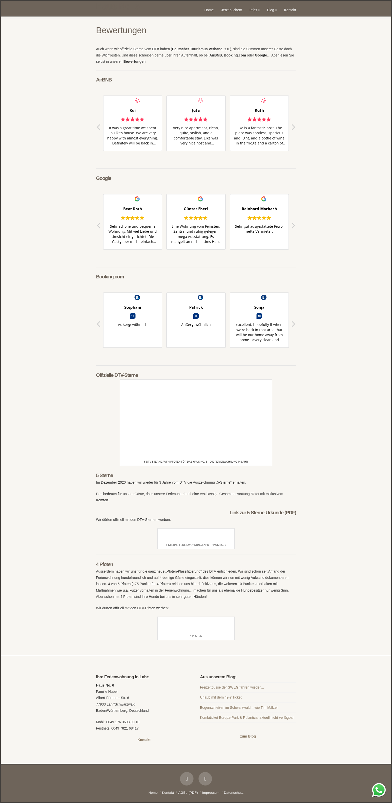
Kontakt (144, 740)
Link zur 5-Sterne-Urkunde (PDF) (263, 512)
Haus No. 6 (117, 6)
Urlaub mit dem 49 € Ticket (221, 697)
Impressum (211, 793)
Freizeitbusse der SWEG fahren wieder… (232, 687)
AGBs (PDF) (188, 793)
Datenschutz (234, 793)
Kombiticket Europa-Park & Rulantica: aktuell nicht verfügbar (247, 718)
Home (153, 793)
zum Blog (248, 736)
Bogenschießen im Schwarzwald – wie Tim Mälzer (239, 708)
